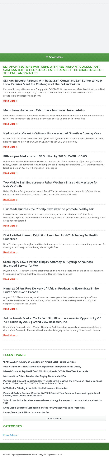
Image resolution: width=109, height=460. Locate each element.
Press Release (10, 435)
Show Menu (54, 57)
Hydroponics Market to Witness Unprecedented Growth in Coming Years (52, 133)
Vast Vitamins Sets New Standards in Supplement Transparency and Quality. (42, 367)
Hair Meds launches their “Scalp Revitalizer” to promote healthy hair (48, 209)
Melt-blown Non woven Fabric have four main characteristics (44, 110)
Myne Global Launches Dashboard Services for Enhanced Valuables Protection (44, 408)
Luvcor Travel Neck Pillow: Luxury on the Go (26, 412)
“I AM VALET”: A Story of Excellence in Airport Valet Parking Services (39, 362)
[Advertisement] (58, 28)
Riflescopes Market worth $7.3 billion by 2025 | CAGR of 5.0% (45, 156)
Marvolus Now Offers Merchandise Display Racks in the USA (34, 376)
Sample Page (98, 454)
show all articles (55, 418)
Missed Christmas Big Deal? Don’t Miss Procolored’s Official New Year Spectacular (46, 371)
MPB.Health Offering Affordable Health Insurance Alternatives (35, 388)
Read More (10, 101)
